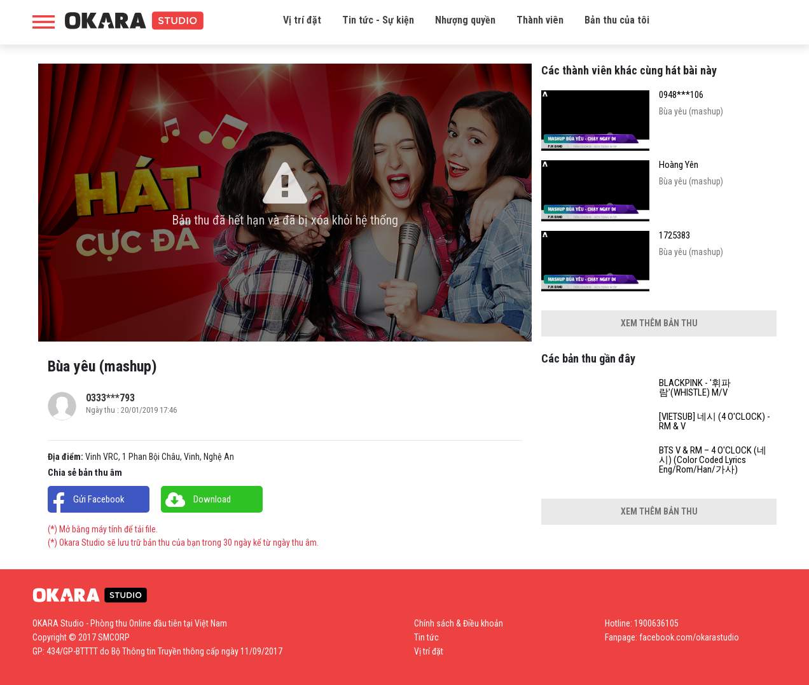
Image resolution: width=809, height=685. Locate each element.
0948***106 (681, 95)
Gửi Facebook (99, 499)
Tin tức (426, 637)
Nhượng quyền (465, 20)
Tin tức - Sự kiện (378, 20)
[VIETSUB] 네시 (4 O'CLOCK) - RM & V (714, 421)
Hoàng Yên (678, 165)
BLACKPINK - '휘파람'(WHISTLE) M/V (695, 388)
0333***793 (110, 398)
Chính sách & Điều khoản (458, 623)
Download (212, 499)
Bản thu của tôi (616, 20)
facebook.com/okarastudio (689, 637)
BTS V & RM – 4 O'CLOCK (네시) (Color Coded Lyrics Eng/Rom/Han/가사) (712, 460)
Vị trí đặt (302, 20)
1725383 (674, 235)
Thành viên (540, 20)
